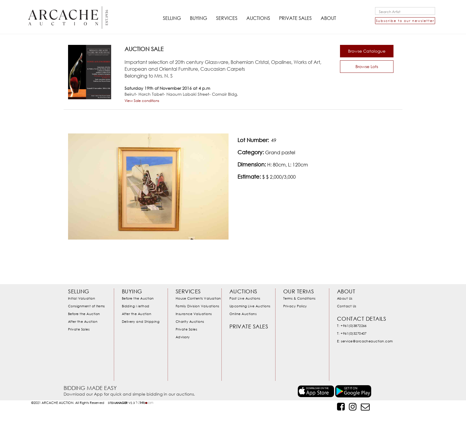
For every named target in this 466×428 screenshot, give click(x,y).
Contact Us (346, 306)
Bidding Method (135, 306)
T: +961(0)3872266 (352, 325)
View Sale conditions (142, 100)
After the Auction (83, 320)
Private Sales (79, 328)
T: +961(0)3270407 (352, 332)
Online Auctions (243, 313)
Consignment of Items (86, 306)
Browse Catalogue (366, 51)
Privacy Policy (295, 306)
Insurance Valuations (194, 313)
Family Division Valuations (197, 306)
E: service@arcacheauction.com (365, 340)
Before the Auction (84, 313)
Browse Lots (366, 66)
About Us (344, 298)
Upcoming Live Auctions (249, 306)
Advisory (183, 335)
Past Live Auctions (244, 298)
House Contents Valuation (198, 298)
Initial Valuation (81, 298)
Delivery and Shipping (141, 320)
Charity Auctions (190, 320)
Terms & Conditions (299, 298)
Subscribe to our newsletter (405, 21)
